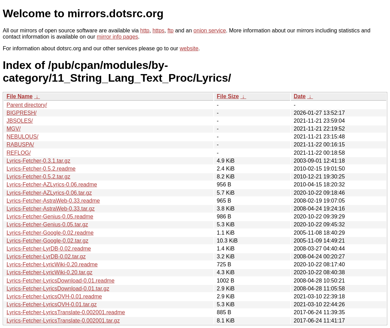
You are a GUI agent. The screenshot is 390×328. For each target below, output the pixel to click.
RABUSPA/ (20, 144)
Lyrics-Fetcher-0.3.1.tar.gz (38, 161)
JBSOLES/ (20, 121)
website (189, 48)
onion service (209, 30)
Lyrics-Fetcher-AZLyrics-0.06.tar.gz (49, 193)
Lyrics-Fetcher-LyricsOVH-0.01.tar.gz (52, 304)
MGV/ (14, 129)
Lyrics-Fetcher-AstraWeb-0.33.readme (53, 201)
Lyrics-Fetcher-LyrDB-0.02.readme (49, 249)
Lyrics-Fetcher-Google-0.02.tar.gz (47, 241)
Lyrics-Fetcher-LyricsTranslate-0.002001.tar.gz (63, 321)
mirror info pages (117, 37)
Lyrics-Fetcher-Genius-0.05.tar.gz (47, 224)
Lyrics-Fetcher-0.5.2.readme (41, 169)
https (158, 30)
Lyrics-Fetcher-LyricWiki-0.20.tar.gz (50, 272)
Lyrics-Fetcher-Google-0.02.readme (50, 233)
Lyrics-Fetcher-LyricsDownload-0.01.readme (61, 281)
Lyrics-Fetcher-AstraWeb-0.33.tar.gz (51, 209)
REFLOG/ (19, 153)
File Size (228, 96)
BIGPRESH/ (21, 113)
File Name (20, 96)
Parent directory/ (27, 105)
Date (300, 96)
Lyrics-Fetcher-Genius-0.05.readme (50, 216)
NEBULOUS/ (22, 137)
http (144, 30)
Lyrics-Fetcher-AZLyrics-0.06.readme (52, 184)
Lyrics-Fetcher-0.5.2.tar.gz (38, 177)
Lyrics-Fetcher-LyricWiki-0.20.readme (52, 264)
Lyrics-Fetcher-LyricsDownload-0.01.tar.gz (58, 288)
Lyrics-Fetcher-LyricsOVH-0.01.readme (54, 296)
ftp (170, 30)
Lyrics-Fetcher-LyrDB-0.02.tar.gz (46, 256)
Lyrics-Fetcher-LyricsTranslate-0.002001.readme (66, 312)
